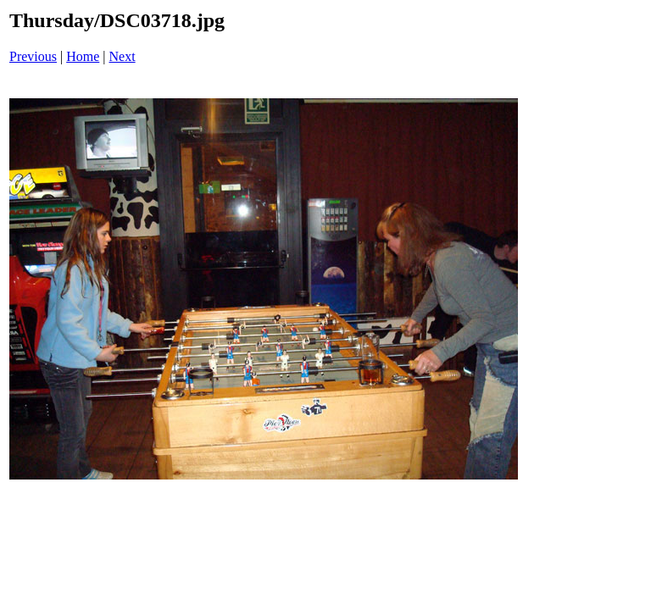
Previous (33, 56)
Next (122, 56)
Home (82, 56)
